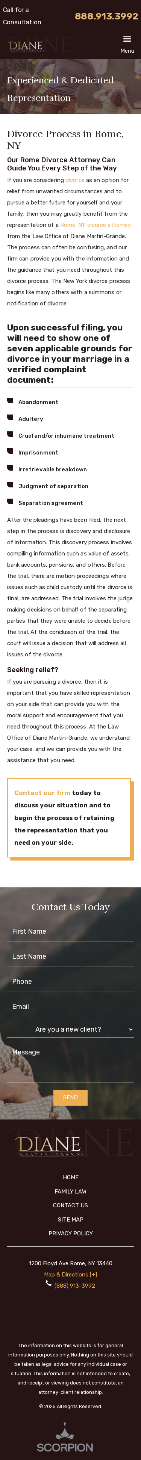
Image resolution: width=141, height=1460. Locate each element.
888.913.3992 (106, 16)
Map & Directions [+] (70, 1274)
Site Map (70, 1219)
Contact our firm (42, 793)
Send (70, 1097)
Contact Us (70, 1205)
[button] (127, 46)
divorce (75, 180)
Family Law (70, 1191)
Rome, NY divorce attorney (95, 225)
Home (71, 1177)
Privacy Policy (71, 1233)
